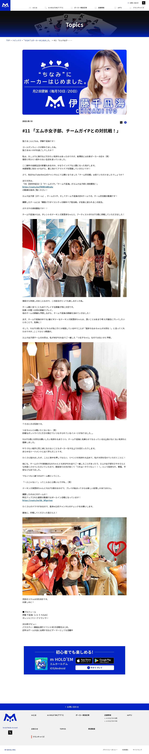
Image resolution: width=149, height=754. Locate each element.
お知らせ (34, 729)
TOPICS (63, 729)
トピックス (16, 40)
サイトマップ (137, 749)
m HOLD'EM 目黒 (110, 718)
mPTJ (118, 7)
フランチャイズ (136, 7)
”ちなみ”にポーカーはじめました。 (37, 40)
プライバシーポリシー (110, 749)
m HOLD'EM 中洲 (110, 721)
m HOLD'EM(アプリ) (53, 7)
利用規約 (125, 749)
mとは (33, 7)
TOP (8, 40)
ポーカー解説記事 (78, 7)
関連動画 (91, 729)
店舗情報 (99, 7)
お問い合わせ (132, 3)
